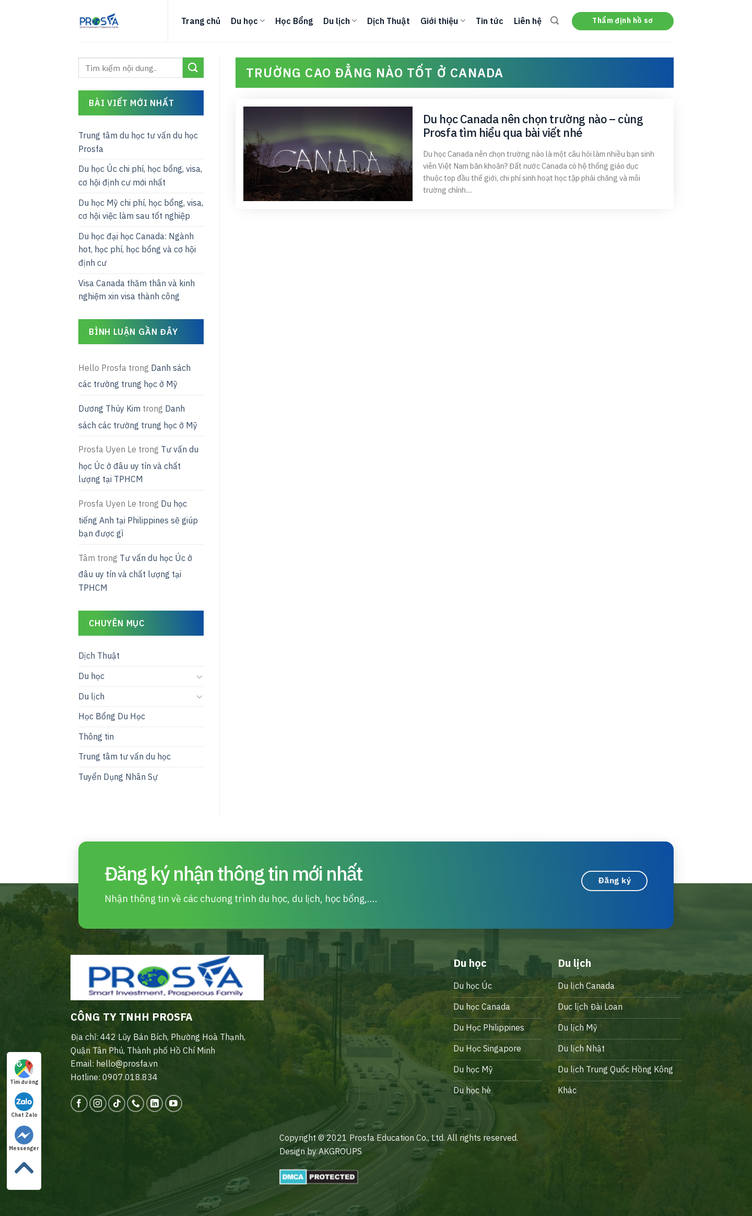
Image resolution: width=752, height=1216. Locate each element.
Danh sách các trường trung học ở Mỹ (134, 376)
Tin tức (489, 21)
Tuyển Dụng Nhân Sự (118, 776)
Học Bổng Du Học (111, 716)
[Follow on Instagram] (98, 1103)
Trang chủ (200, 21)
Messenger (24, 1139)
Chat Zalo (24, 1105)
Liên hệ (528, 21)
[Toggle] (199, 676)
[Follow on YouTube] (173, 1103)
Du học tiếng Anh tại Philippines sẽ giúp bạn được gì (138, 518)
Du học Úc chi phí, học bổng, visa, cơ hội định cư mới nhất (140, 175)
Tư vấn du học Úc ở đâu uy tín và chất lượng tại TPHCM (138, 464)
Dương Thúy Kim (109, 408)
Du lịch (340, 21)
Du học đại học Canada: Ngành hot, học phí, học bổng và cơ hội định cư (137, 249)
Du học (248, 21)
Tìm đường (24, 1072)
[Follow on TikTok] (116, 1103)
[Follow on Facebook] (79, 1103)
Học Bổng (294, 21)
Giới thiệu (442, 21)
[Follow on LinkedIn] (154, 1103)
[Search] (554, 20)
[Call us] (135, 1103)
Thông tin (96, 736)
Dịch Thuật (388, 21)
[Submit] (193, 67)
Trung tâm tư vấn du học (124, 756)
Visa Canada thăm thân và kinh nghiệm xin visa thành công (136, 290)
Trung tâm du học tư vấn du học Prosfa (138, 142)
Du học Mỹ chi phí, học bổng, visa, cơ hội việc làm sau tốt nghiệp (140, 209)
